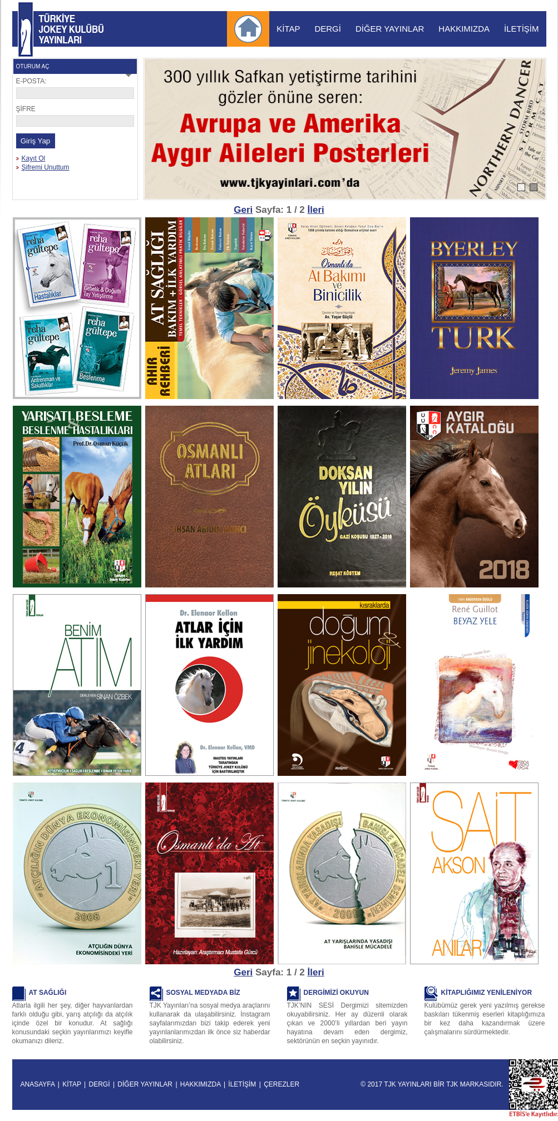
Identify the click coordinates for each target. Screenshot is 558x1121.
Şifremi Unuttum (46, 167)
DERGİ (327, 28)
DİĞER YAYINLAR (389, 28)
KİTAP (288, 28)
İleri (316, 210)
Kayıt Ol (34, 158)
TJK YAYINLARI (25, 29)
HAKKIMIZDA (464, 28)
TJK (452, 1084)
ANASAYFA (38, 1084)
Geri (243, 210)
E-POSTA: (31, 81)
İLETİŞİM (521, 28)
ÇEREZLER (281, 1084)
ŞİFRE (26, 109)
